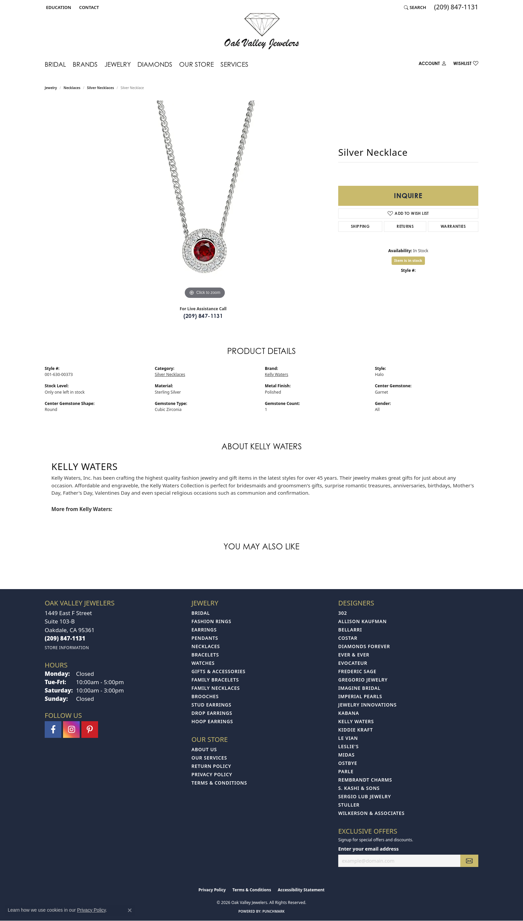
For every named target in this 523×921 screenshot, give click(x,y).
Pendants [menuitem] (204, 638)
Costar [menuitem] (348, 638)
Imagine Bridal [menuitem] (359, 688)
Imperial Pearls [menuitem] (360, 696)
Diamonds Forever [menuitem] (364, 646)
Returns (405, 226)
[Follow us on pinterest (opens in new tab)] (89, 729)
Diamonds (154, 64)
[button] (58, 7)
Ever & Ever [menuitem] (353, 654)
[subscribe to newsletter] (469, 861)
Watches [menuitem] (203, 663)
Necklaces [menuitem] (205, 646)
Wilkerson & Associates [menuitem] (371, 813)
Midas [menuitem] (346, 755)
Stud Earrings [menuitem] (211, 705)
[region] (205, 200)
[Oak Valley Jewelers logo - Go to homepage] (261, 31)
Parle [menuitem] (346, 771)
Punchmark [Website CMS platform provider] (274, 911)
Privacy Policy (211, 774)
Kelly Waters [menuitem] (356, 721)
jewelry (51, 87)
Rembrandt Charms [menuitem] (365, 780)
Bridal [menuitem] (200, 613)
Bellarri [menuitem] (350, 629)
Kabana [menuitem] (348, 713)
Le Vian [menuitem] (348, 738)
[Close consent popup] (130, 910)
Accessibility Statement (301, 890)
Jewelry (117, 64)
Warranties (453, 226)
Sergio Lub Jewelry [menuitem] (364, 796)
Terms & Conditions (219, 783)
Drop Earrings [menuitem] (211, 713)
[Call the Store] (65, 638)
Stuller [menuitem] (349, 805)
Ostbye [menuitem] (347, 763)
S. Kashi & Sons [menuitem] (359, 788)
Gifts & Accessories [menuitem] (218, 671)
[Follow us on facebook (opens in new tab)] (53, 729)
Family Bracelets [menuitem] (215, 679)
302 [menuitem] (342, 613)
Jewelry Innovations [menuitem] (367, 705)
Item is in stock (408, 260)
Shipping (360, 226)
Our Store (196, 64)
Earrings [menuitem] (204, 629)
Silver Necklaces (100, 87)
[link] (88, 7)
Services (234, 64)
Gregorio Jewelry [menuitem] (363, 679)
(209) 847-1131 (203, 316)
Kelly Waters (276, 374)
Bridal (55, 64)
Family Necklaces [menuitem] (215, 688)
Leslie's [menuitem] (348, 746)
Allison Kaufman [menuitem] (362, 621)
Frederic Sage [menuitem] (357, 671)
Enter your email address (368, 848)
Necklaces (72, 87)
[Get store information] (67, 647)
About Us (204, 749)
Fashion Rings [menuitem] (211, 621)
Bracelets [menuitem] (205, 654)
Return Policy (211, 766)
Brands (85, 64)
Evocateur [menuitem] (352, 663)
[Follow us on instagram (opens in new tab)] (71, 729)
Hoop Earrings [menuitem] (212, 721)
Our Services (209, 758)
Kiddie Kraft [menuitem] (355, 730)
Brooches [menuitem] (205, 696)
